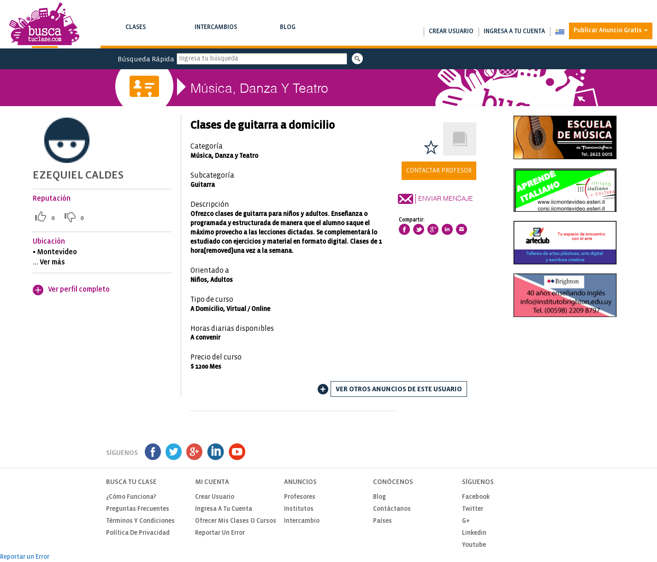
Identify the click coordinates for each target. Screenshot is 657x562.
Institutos (299, 509)
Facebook (476, 497)
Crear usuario (451, 32)
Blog (288, 33)
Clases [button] (135, 33)
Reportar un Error (220, 533)
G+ (466, 521)
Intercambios (216, 33)
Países (382, 521)
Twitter (472, 509)
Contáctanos (392, 509)
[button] (559, 31)
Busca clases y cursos (135, 36)
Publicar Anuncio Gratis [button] (611, 31)
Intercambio (302, 521)
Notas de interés (288, 36)
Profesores (299, 497)
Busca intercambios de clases (216, 36)
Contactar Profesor (439, 170)
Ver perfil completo (79, 289)
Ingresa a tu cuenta (514, 32)
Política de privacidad (138, 533)
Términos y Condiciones (140, 521)
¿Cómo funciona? (131, 497)
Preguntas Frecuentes (137, 509)
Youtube (474, 545)
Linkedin (474, 533)
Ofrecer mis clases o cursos (235, 521)
